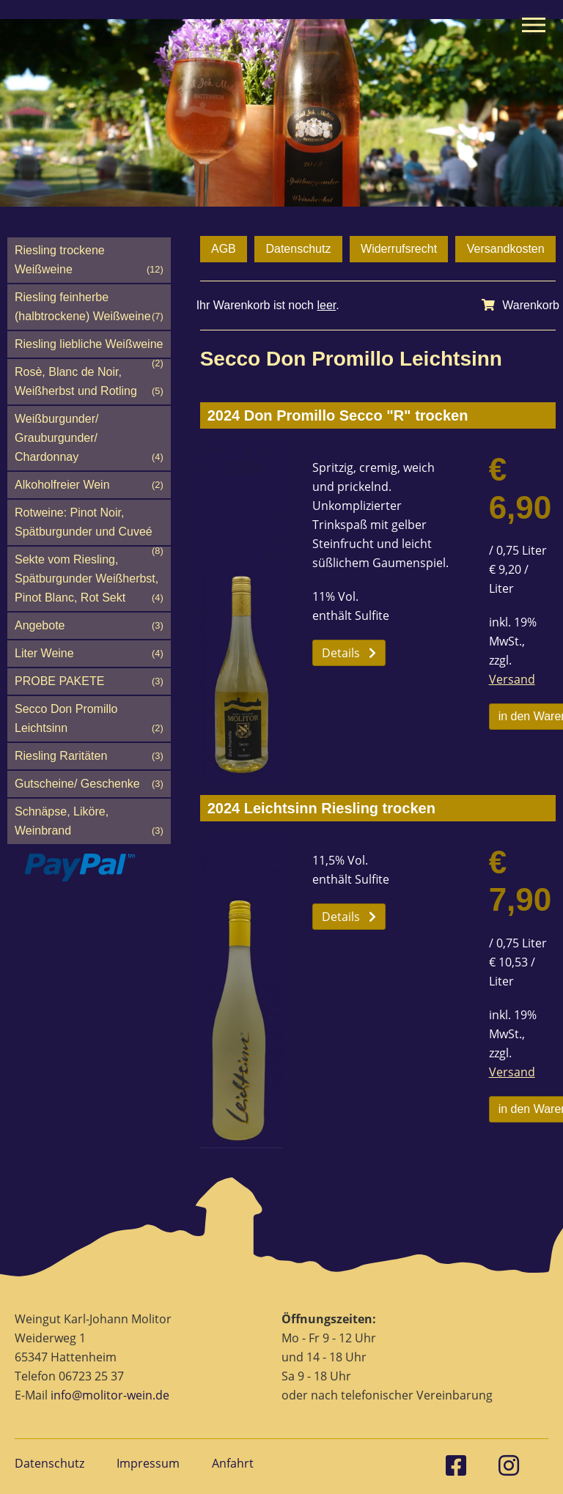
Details (349, 653)
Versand (512, 679)
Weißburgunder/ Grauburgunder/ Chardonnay (89, 440)
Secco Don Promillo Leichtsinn (89, 720)
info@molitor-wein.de (110, 1395)
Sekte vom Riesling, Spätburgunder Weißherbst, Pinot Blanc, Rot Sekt (89, 580)
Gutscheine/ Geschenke (89, 784)
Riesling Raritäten (89, 756)
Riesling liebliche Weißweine (89, 348)
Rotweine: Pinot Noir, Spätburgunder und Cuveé (89, 525)
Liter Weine (89, 653)
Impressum (148, 1463)
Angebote (89, 625)
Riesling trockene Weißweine (89, 261)
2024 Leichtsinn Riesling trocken (321, 808)
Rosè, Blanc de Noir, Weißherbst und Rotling (89, 383)
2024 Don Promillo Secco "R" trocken (337, 415)
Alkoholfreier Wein (89, 485)
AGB (223, 249)
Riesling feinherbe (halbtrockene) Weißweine (89, 308)
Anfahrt (233, 1463)
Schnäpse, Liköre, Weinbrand (89, 822)
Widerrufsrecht (399, 249)
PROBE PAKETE (89, 681)
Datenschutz (298, 249)
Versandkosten (506, 249)
